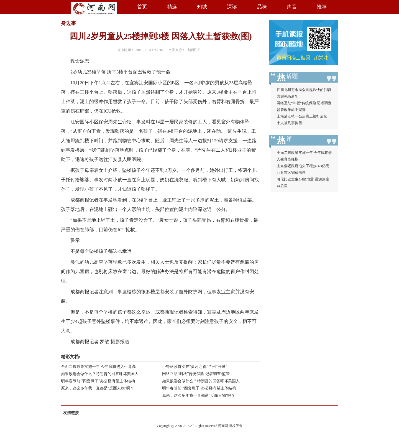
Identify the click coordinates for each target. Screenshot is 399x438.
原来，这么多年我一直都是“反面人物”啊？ (97, 388)
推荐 (322, 6)
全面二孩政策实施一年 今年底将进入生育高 (98, 367)
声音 (292, 6)
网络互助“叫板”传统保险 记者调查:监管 (196, 374)
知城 (202, 6)
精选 (172, 6)
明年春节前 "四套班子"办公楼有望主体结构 (98, 381)
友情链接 (71, 413)
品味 (262, 6)
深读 (232, 6)
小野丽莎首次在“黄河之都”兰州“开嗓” (194, 367)
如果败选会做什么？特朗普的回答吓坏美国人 (100, 374)
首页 (142, 6)
